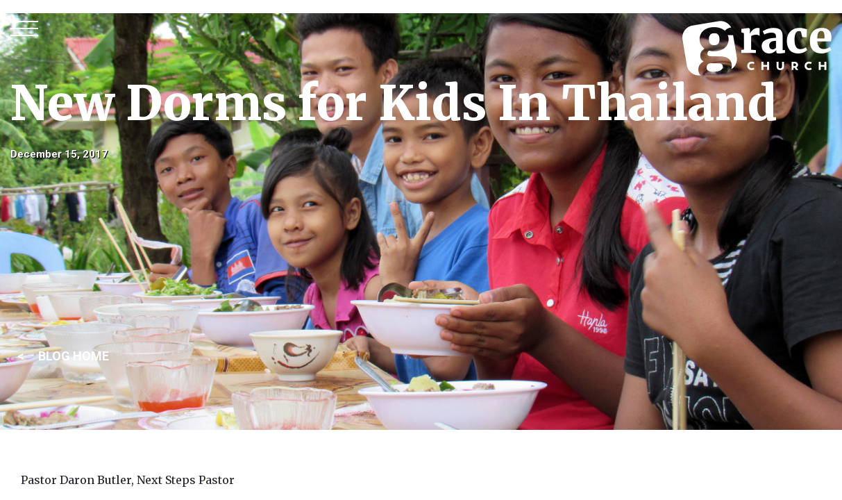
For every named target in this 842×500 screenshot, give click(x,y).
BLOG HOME (73, 356)
